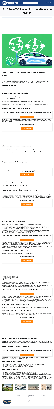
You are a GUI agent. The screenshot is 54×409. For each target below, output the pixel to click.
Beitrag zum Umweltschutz (14, 301)
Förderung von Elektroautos (34, 96)
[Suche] (24, 3)
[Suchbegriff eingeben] (30, 3)
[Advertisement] (27, 26)
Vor (51, 16)
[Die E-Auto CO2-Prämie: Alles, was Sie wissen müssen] (27, 51)
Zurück (48, 16)
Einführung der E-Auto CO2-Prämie (7, 81)
